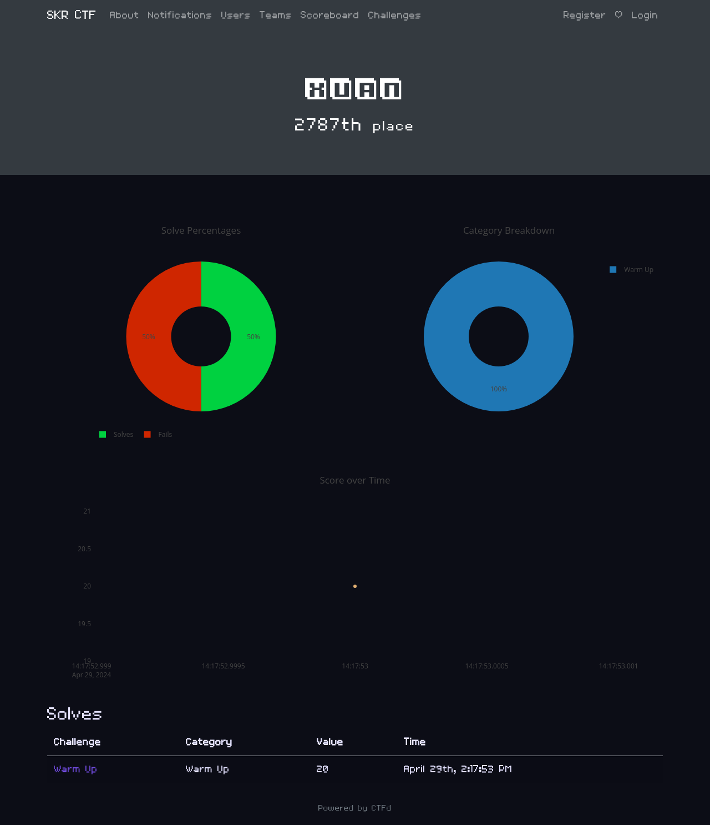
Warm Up (76, 769)
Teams (276, 15)
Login (645, 15)
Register (585, 15)
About (124, 15)
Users (236, 15)
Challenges (395, 15)
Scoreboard (330, 15)
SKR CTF (72, 15)
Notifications (180, 15)
